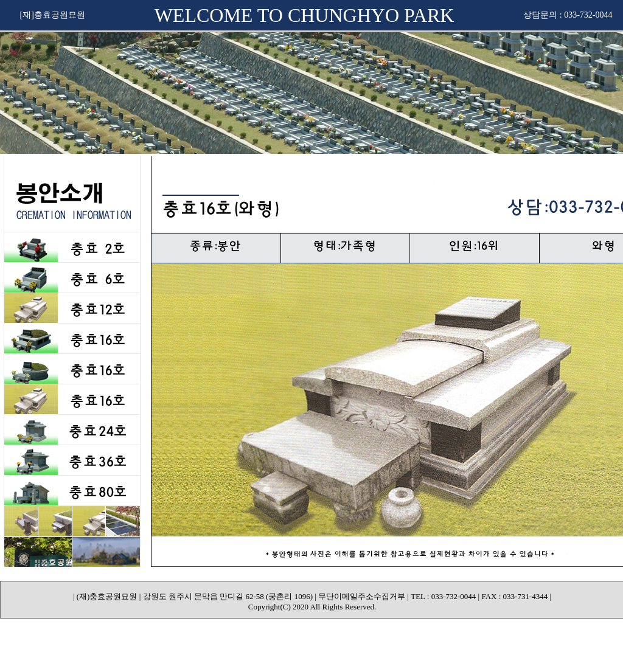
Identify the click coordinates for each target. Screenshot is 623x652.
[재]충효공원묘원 (52, 14)
